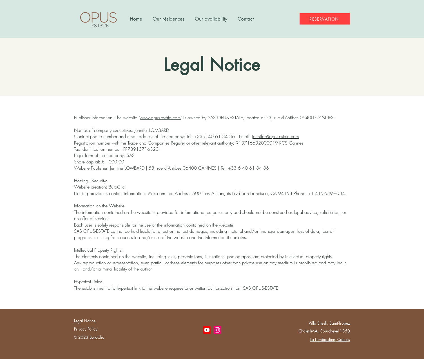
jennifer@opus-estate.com (275, 136)
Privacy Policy (85, 329)
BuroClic (97, 337)
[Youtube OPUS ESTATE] (207, 330)
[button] (168, 19)
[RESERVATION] (325, 19)
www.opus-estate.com (160, 117)
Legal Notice (84, 320)
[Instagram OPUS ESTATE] (217, 330)
